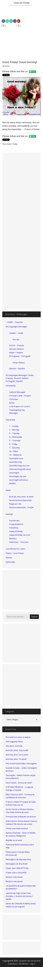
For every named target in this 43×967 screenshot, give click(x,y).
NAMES (12, 483)
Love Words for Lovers (15, 549)
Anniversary (14, 520)
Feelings (9, 514)
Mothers (13, 538)
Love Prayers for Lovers (19, 406)
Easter (12, 403)
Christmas (13, 399)
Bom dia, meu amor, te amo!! (21, 496)
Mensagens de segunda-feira (18, 859)
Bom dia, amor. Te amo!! (16, 759)
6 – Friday (13, 444)
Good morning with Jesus (20, 469)
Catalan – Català (16, 333)
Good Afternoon (16, 458)
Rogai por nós (15, 504)
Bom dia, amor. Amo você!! (17, 750)
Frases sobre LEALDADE (16, 872)
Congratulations (16, 524)
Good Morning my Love (19, 465)
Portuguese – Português (20, 356)
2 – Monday (14, 429)
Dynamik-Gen (25, 960)
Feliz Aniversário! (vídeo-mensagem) (21, 763)
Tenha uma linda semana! (17, 828)
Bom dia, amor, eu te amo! (17, 754)
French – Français (16, 345)
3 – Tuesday (14, 433)
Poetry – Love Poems (15, 553)
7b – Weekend (15, 455)
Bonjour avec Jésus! (14, 877)
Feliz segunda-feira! (14, 741)
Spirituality (10, 562)
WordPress (23, 963)
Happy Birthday (16, 531)
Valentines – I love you (18, 542)
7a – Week (13, 451)
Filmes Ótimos (19, 362)
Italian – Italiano (16, 352)
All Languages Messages (16, 326)
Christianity (11, 385)
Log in (32, 963)
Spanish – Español (17, 368)
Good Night (14, 472)
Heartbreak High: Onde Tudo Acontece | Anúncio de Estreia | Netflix (19, 896)
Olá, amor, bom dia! (14, 746)
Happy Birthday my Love (19, 535)
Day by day (10, 419)
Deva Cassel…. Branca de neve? (19, 782)
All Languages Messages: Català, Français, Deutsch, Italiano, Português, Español (20, 378)
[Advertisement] (21, 33)
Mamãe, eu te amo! (14, 840)
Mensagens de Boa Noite (17, 864)
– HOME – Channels (14, 322)
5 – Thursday (14, 440)
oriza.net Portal (21, 3)
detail (8, 490)
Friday (14, 144)
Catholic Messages (17, 392)
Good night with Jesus (18, 480)
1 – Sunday (13, 426)
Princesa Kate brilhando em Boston (21, 816)
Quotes (9, 557)
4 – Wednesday (15, 437)
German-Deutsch (16, 349)
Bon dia (16, 339)
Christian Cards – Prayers (20, 395)
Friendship (13, 527)
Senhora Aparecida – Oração (21, 507)
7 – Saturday (14, 447)
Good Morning (15, 462)
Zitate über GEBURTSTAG (17, 868)
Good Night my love (17, 476)
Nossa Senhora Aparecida (20, 500)
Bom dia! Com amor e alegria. (18, 737)
